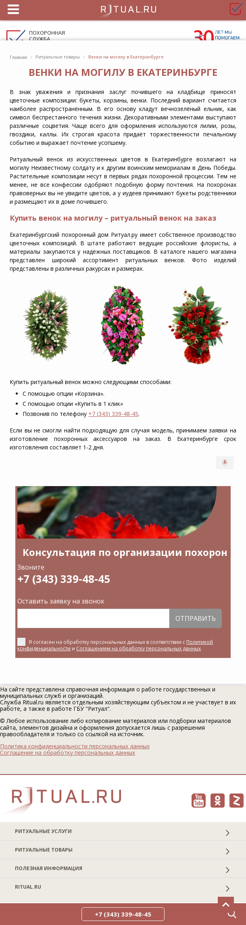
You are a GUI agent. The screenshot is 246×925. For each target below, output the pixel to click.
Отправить (195, 618)
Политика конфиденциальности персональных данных (75, 746)
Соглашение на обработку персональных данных (67, 753)
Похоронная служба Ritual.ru (47, 38)
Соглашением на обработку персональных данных (138, 648)
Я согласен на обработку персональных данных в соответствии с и (115, 645)
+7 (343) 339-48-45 (113, 414)
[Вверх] (226, 905)
